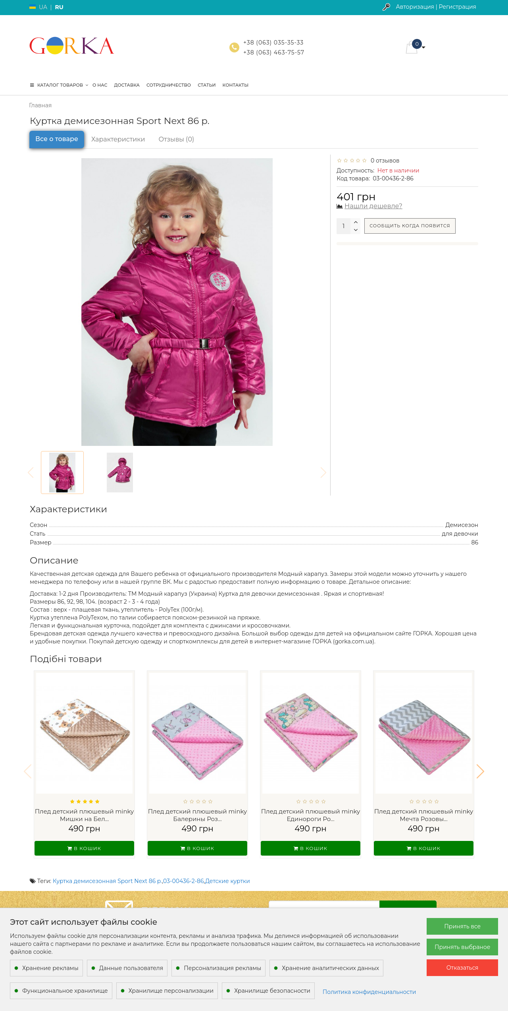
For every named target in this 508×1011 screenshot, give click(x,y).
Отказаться (462, 967)
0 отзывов (384, 160)
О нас (99, 85)
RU (59, 7)
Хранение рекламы (50, 968)
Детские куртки (227, 870)
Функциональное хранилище (65, 990)
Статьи (207, 85)
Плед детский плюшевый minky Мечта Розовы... (423, 815)
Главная (40, 105)
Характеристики (118, 139)
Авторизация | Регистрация (436, 6)
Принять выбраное (462, 947)
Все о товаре (56, 139)
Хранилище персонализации (171, 990)
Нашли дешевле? (373, 206)
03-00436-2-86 (183, 870)
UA (43, 7)
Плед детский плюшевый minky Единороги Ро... (310, 815)
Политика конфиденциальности (369, 992)
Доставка (126, 85)
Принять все (462, 926)
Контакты (236, 85)
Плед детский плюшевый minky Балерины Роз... (197, 815)
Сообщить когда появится (409, 226)
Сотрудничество (168, 85)
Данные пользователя (131, 968)
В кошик (84, 848)
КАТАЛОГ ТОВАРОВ (59, 85)
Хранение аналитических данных (330, 968)
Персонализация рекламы (222, 968)
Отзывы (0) (176, 139)
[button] (480, 766)
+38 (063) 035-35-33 (273, 42)
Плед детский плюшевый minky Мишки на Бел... (84, 815)
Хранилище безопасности (272, 990)
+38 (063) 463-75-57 (273, 52)
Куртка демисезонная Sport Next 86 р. (107, 870)
